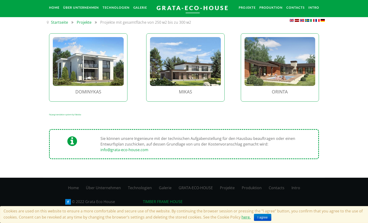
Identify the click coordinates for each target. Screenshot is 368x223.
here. (246, 217)
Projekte (227, 187)
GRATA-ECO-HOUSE (196, 187)
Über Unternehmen (103, 187)
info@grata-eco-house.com (124, 149)
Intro (295, 187)
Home (73, 187)
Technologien (140, 187)
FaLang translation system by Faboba (65, 114)
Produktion (252, 187)
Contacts (276, 187)
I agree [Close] (262, 217)
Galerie (165, 187)
